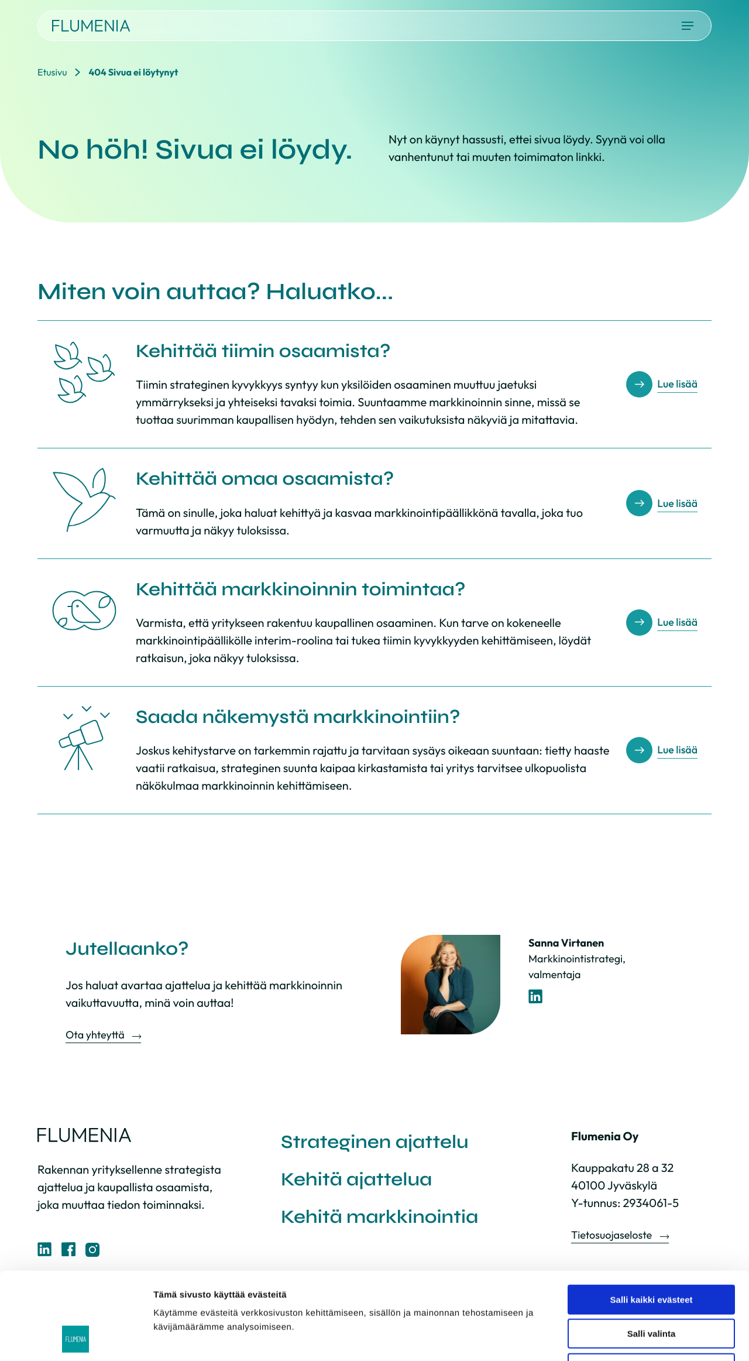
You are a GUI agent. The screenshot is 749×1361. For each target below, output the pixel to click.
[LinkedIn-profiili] (535, 996)
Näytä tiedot (625, 1338)
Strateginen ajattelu (375, 1141)
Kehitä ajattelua (356, 1179)
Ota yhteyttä (96, 1034)
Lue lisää (677, 384)
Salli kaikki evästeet (651, 1218)
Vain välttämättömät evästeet (651, 1286)
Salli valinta (651, 1252)
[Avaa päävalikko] (687, 26)
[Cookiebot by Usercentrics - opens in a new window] (76, 1338)
